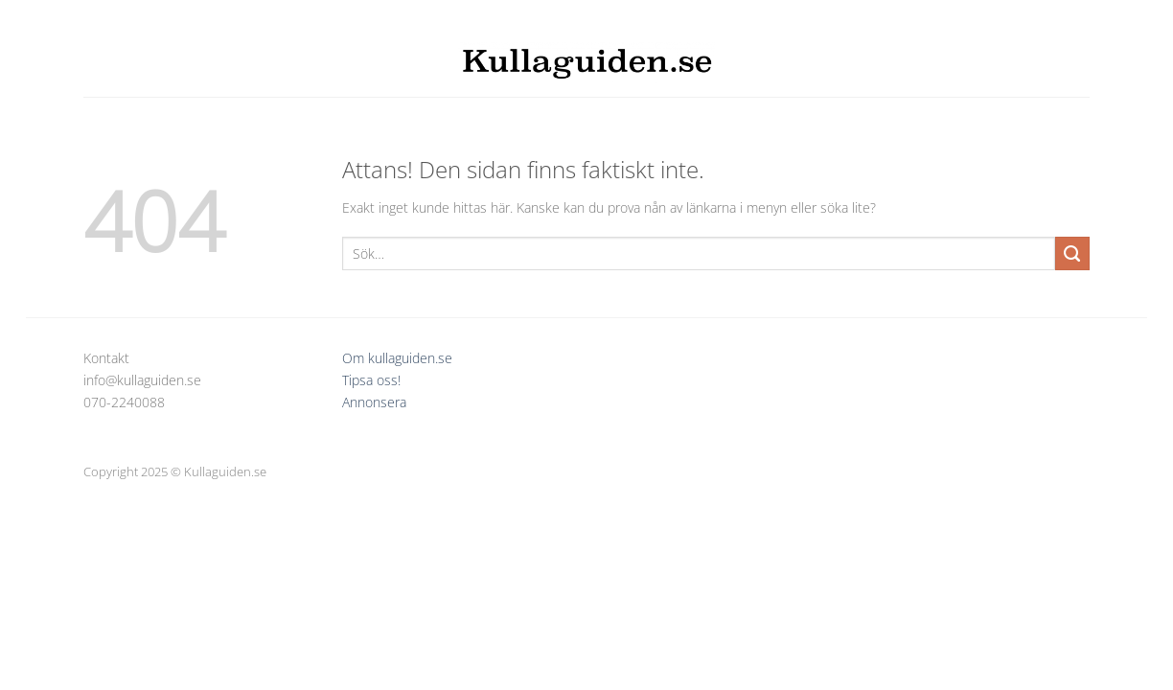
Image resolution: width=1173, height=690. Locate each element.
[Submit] (1072, 254)
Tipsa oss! (371, 380)
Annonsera (374, 402)
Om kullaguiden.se (397, 358)
